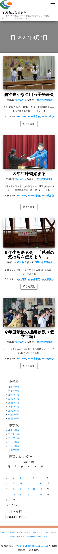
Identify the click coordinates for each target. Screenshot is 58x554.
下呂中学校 (13, 442)
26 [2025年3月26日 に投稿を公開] (27, 494)
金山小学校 (13, 418)
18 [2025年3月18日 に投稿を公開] (21, 489)
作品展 (12, 536)
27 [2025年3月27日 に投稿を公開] (34, 494)
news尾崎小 (48, 358)
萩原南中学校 (15, 438)
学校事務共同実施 (34, 536)
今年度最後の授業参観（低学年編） (29, 334)
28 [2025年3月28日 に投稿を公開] (41, 494)
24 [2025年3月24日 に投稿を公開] (14, 494)
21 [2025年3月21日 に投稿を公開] (41, 489)
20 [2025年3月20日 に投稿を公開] (34, 489)
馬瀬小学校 (13, 402)
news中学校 (34, 195)
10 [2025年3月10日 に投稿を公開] (14, 483)
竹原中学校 (13, 446)
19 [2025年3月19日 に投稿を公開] (27, 489)
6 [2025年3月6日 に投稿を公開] (33, 477)
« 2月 (8, 505)
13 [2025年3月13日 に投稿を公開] (34, 483)
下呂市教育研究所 (14, 13)
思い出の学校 (50, 532)
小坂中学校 (13, 430)
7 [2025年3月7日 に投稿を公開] (40, 477)
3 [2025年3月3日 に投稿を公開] (13, 477)
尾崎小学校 (13, 394)
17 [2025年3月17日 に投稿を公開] (14, 489)
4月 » (14, 505)
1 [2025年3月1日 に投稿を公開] (47, 472)
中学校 (27, 532)
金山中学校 (13, 450)
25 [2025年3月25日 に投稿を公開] (21, 494)
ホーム (3, 532)
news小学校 (34, 116)
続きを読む (29, 123)
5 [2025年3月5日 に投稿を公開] (27, 477)
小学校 (20, 532)
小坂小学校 (13, 387)
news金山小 (48, 116)
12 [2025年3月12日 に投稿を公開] (27, 483)
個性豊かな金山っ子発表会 (29, 94)
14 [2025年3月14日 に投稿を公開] (41, 483)
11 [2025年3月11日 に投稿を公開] (21, 483)
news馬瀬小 (48, 279)
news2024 (21, 116)
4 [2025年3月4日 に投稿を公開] (20, 477)
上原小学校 (13, 410)
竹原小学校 (13, 414)
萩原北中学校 (15, 434)
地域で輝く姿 (37, 532)
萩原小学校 (13, 398)
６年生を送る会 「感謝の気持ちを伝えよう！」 (29, 254)
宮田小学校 (13, 391)
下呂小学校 (13, 406)
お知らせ (11, 532)
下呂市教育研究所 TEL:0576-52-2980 (31, 546)
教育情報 (20, 536)
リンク (46, 536)
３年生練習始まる (29, 173)
